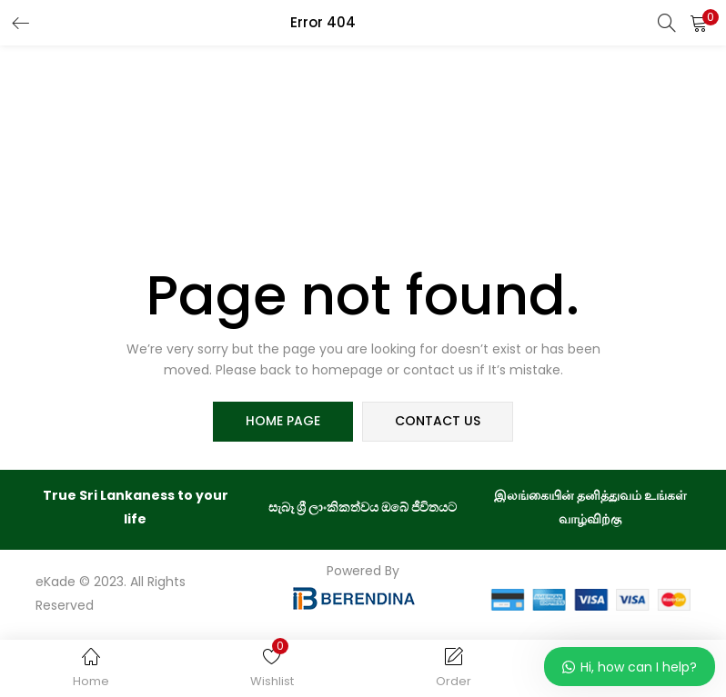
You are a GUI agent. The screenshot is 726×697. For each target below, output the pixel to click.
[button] (698, 22)
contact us (437, 422)
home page (283, 422)
